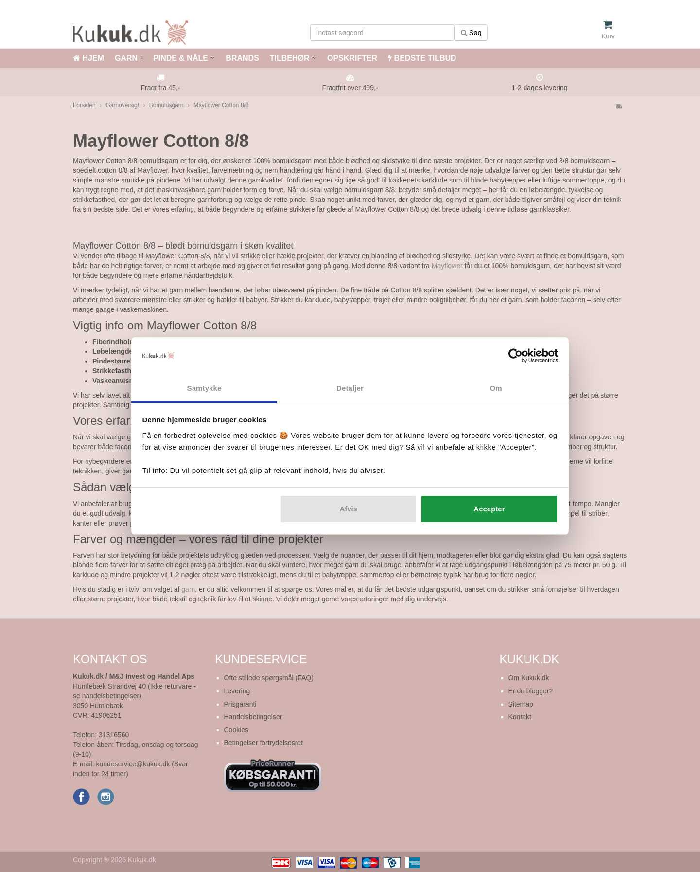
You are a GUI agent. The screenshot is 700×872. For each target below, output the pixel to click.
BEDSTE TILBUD (422, 58)
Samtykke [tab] (204, 388)
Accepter (489, 509)
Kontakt (519, 717)
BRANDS (241, 58)
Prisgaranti (240, 704)
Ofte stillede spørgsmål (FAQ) (269, 678)
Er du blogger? (530, 691)
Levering (237, 691)
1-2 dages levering (539, 87)
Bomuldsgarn (166, 105)
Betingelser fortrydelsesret (263, 742)
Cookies (236, 730)
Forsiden (84, 105)
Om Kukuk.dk (528, 678)
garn (188, 589)
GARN (126, 58)
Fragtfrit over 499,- (350, 87)
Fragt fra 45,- (160, 87)
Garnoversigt (122, 105)
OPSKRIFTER (351, 58)
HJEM (88, 58)
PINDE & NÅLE (180, 58)
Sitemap (520, 704)
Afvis (348, 509)
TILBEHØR (290, 58)
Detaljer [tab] (350, 388)
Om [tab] (496, 388)
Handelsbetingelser (253, 717)
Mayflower (447, 266)
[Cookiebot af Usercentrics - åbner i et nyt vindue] (515, 356)
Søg (471, 32)
